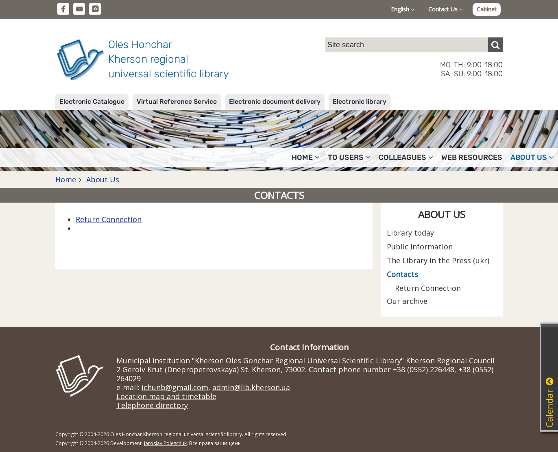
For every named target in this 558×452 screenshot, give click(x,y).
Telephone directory (152, 405)
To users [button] (349, 157)
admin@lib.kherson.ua (251, 387)
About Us (101, 179)
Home (65, 179)
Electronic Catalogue (91, 101)
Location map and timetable (166, 396)
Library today (410, 232)
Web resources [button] (471, 157)
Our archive (407, 301)
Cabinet (487, 9)
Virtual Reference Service (177, 101)
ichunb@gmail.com (175, 387)
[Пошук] (495, 44)
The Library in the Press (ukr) (438, 260)
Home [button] (306, 157)
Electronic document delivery (274, 101)
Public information (420, 246)
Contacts (402, 274)
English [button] (402, 9)
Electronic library (359, 101)
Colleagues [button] (406, 157)
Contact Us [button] (445, 9)
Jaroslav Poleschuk (165, 443)
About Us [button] (532, 157)
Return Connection (109, 219)
